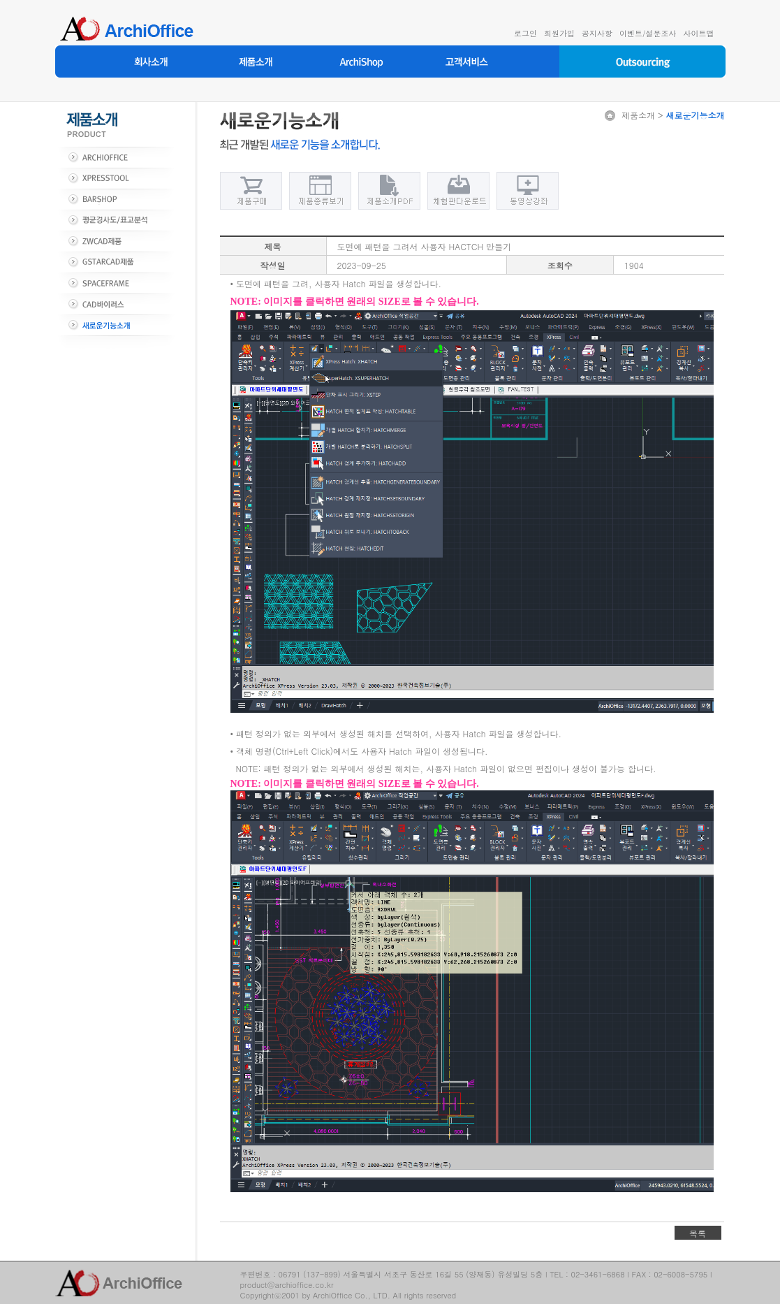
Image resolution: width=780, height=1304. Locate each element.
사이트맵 (699, 33)
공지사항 (597, 33)
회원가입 (559, 33)
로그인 (525, 33)
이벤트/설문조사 (648, 33)
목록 (697, 1233)
